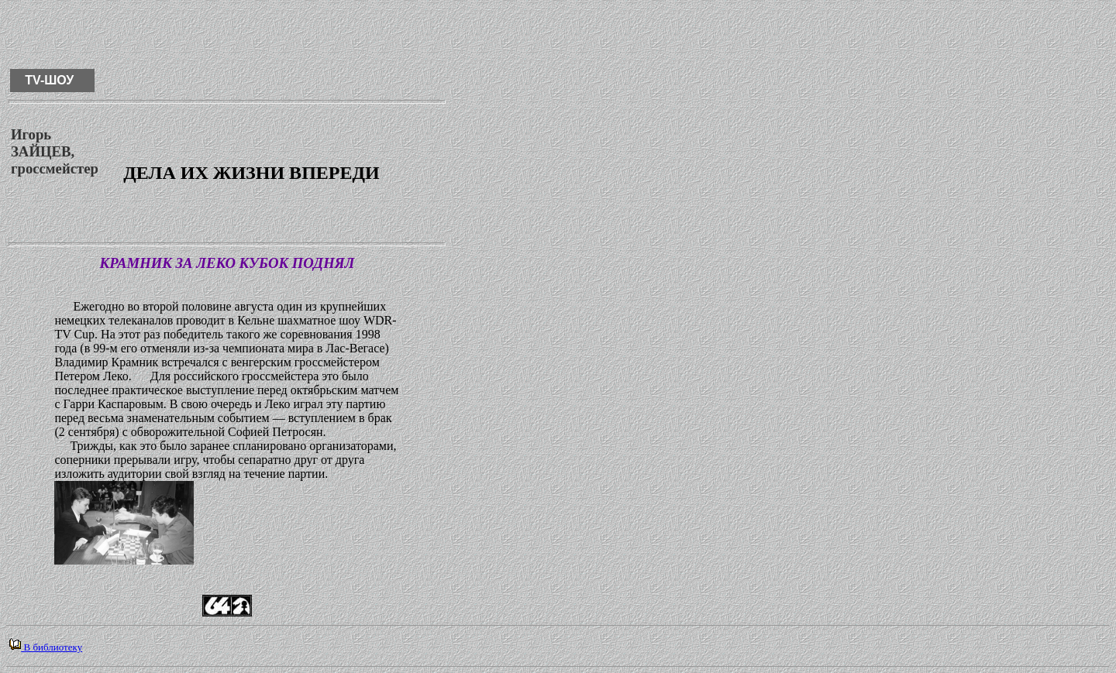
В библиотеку (45, 647)
